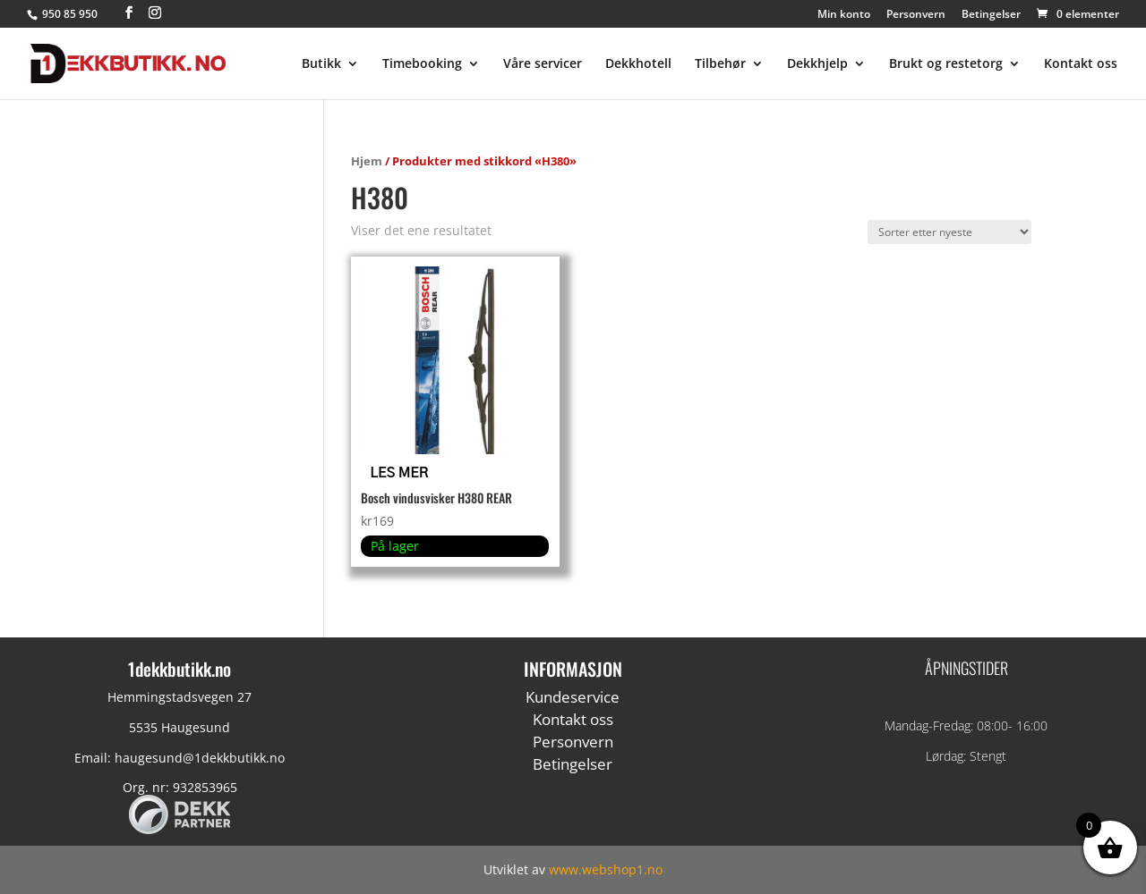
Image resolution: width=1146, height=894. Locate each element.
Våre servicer (542, 64)
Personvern (915, 15)
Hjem (366, 161)
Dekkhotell (638, 64)
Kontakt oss (1080, 64)
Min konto (843, 15)
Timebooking (422, 64)
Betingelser (991, 15)
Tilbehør (720, 64)
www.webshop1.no (606, 869)
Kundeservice (573, 697)
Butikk (321, 64)
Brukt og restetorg (946, 64)
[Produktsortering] (949, 232)
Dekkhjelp (817, 64)
